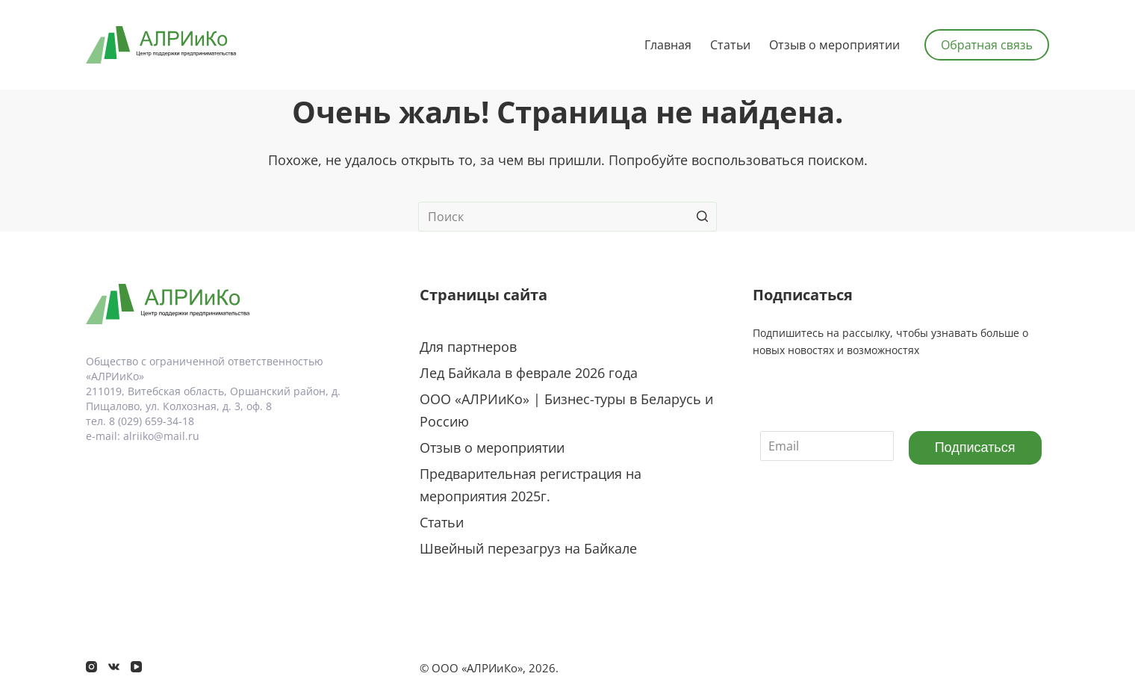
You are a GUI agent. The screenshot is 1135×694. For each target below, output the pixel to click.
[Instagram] (91, 666)
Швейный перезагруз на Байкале (528, 548)
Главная (667, 45)
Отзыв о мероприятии (834, 45)
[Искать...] (567, 217)
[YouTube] (136, 666)
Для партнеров (468, 347)
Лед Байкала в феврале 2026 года (529, 373)
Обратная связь (987, 45)
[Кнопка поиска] (702, 217)
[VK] (113, 666)
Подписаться (975, 447)
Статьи (730, 45)
